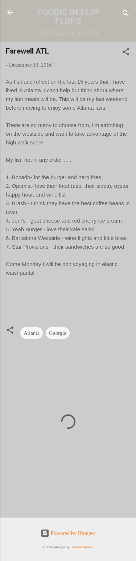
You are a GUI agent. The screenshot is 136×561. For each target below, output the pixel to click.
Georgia (57, 333)
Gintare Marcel (82, 547)
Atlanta (32, 333)
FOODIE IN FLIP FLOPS (68, 16)
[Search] (125, 15)
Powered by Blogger (68, 533)
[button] (125, 53)
